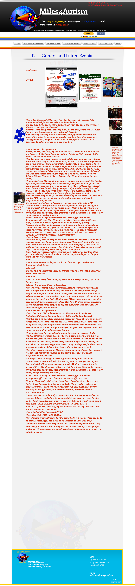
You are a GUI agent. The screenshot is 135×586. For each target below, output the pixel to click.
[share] (101, 33)
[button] (88, 34)
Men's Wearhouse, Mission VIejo (19, 205)
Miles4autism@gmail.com (102, 575)
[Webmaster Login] (116, 582)
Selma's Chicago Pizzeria (45, 149)
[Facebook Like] (109, 25)
